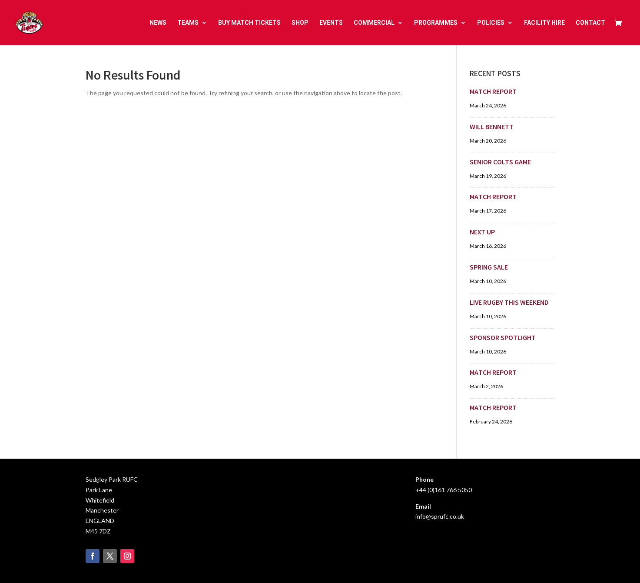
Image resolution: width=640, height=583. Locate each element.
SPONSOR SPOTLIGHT (503, 338)
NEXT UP (482, 233)
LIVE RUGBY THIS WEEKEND (509, 303)
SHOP (300, 23)
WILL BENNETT (492, 128)
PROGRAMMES (436, 23)
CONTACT (590, 23)
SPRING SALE (489, 268)
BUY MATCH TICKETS (249, 23)
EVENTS (331, 23)
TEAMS (188, 23)
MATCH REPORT (493, 92)
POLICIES (490, 23)
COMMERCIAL (374, 23)
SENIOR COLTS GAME (500, 163)
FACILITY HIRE (544, 23)
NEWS (157, 23)
